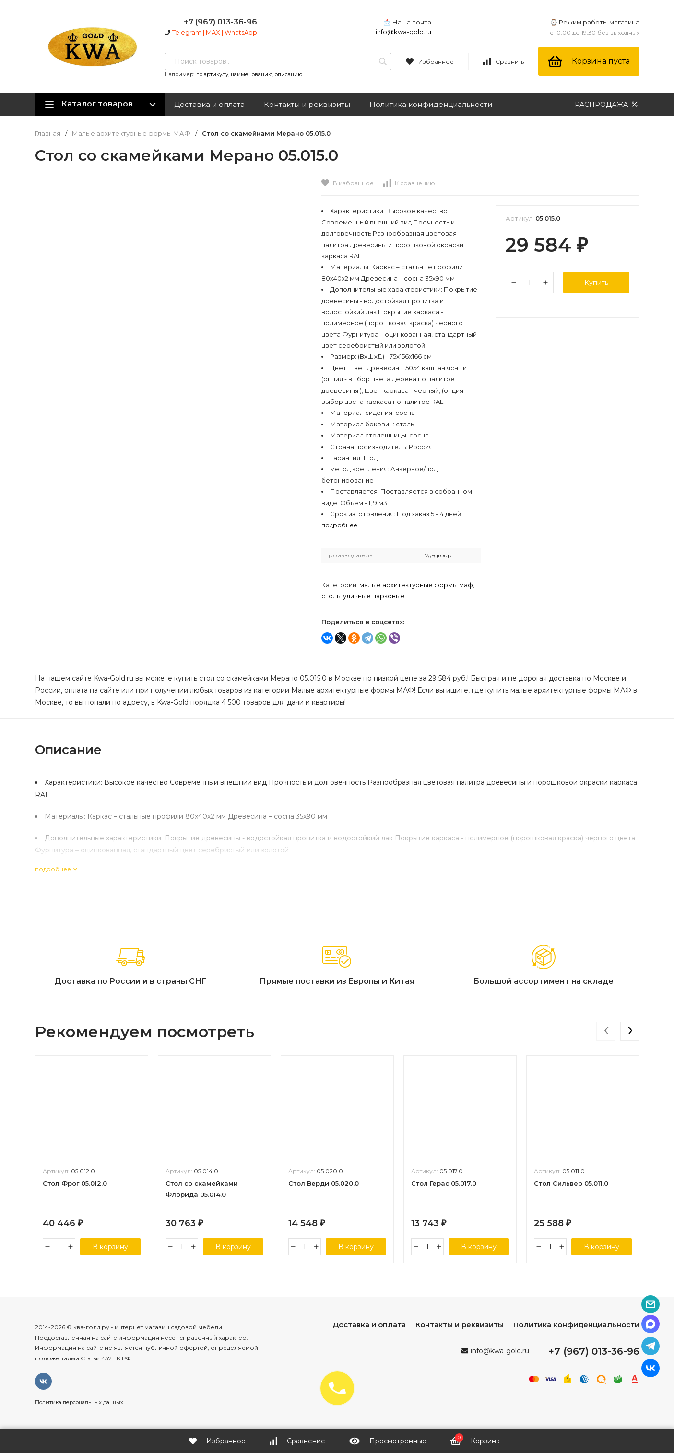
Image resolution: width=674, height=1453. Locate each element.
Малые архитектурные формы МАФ (131, 133)
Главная (47, 133)
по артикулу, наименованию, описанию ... (251, 74)
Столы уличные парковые (363, 596)
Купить (596, 282)
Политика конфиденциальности (430, 104)
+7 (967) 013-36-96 (220, 21)
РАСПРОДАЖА (607, 104)
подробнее (56, 869)
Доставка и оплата (209, 104)
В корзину (110, 1246)
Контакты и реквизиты (307, 104)
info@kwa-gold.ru (403, 31)
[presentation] (605, 1031)
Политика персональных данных (79, 1402)
